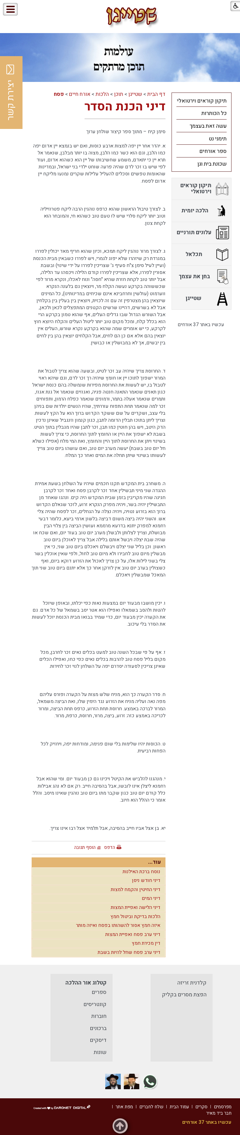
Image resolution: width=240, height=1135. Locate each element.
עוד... (154, 862)
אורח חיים (79, 94)
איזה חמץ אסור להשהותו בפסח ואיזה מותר (118, 925)
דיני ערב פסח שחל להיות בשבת (129, 952)
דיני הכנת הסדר (125, 107)
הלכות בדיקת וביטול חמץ (135, 916)
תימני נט (218, 139)
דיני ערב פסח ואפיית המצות (132, 934)
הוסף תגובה (85, 847)
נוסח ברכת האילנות (141, 871)
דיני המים (151, 898)
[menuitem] (201, 100)
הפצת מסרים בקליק (184, 995)
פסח (59, 94)
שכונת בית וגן (212, 164)
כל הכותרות (214, 113)
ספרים (99, 992)
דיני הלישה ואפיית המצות (135, 907)
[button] (36, 9)
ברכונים (98, 1028)
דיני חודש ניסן (146, 880)
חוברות (98, 1016)
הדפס (109, 847)
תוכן (118, 94)
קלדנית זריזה (192, 983)
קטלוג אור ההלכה (85, 983)
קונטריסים (94, 1004)
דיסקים (98, 1040)
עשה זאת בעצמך (208, 126)
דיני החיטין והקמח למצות (135, 889)
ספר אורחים (213, 151)
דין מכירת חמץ (146, 943)
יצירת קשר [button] (10, 92)
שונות (100, 1052)
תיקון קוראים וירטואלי (202, 101)
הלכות (102, 94)
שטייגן (135, 94)
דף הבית (156, 94)
